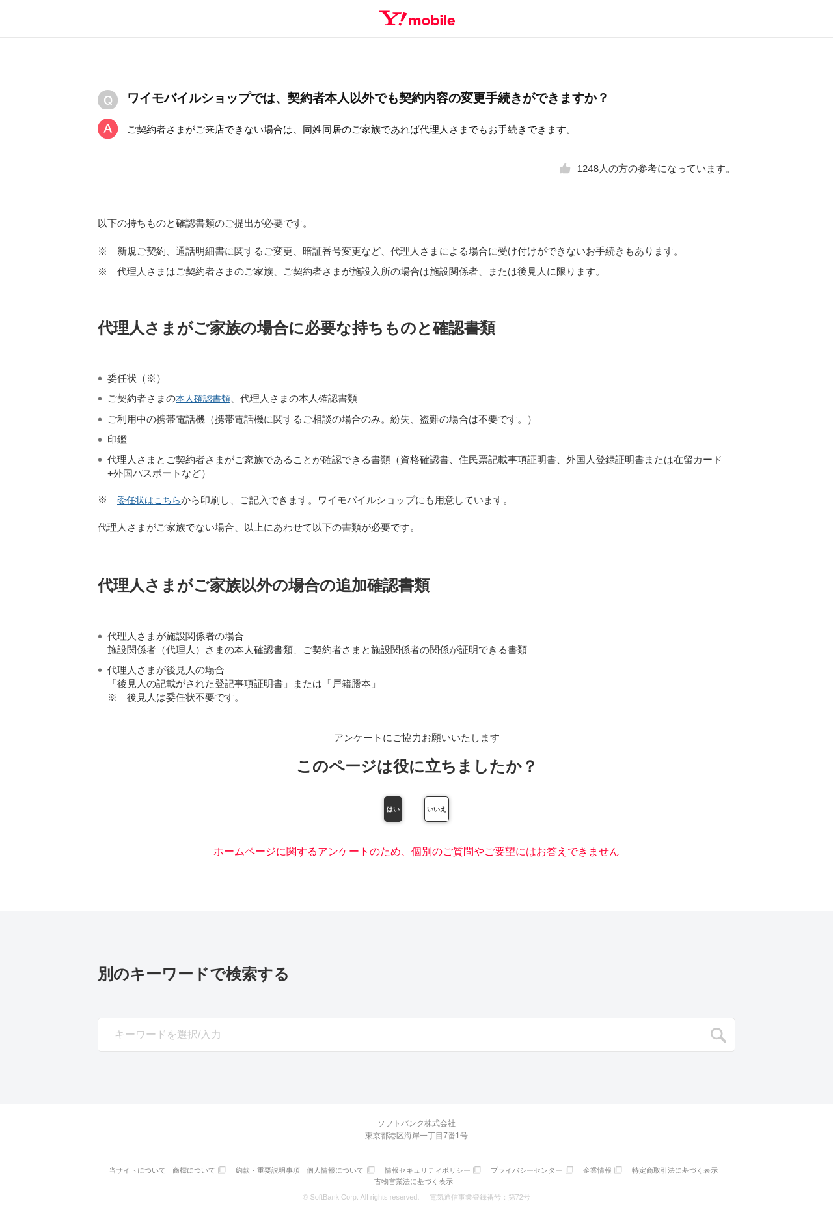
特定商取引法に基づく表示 (373, 1180)
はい (347, 810)
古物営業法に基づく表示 (465, 1180)
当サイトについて (177, 1172)
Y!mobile (416, 18)
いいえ (486, 810)
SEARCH (718, 1039)
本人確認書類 (205, 398)
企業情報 (656, 1172)
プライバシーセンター (582, 1172)
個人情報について (384, 1172)
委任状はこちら (151, 499)
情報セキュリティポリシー (480, 1172)
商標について (236, 1172)
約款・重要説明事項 (314, 1172)
